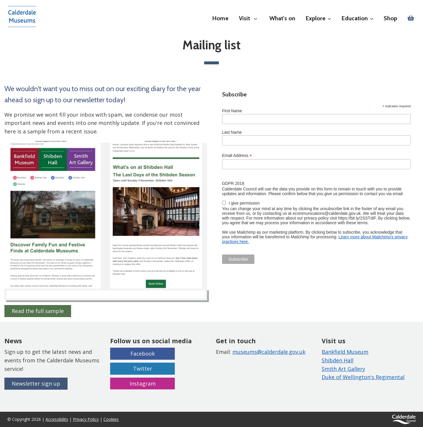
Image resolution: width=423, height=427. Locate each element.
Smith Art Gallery (343, 368)
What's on (282, 18)
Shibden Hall (337, 360)
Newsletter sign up (36, 383)
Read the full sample (38, 310)
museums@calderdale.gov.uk (269, 351)
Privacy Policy (86, 419)
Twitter (142, 368)
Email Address (237, 155)
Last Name (232, 132)
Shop (390, 18)
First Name (232, 110)
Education (357, 18)
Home (220, 18)
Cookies (111, 419)
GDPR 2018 (233, 183)
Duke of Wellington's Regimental (363, 377)
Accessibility (57, 419)
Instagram (143, 383)
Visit (244, 18)
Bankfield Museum (345, 351)
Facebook (142, 353)
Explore (318, 18)
